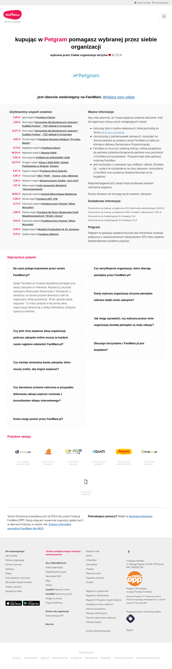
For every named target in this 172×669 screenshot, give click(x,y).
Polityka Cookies (93, 621)
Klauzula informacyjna (96, 613)
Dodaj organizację (54, 567)
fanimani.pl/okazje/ (113, 132)
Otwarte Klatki (49, 152)
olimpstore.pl (30, 657)
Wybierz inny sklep (119, 97)
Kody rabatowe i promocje (17, 577)
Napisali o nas (92, 551)
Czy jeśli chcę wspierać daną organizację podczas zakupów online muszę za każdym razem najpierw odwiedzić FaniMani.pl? (40, 338)
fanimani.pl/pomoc (141, 516)
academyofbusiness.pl (148, 657)
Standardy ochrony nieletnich (99, 604)
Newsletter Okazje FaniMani (18, 582)
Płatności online (58, 589)
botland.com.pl (60, 657)
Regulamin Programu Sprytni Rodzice (103, 599)
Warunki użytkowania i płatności (101, 617)
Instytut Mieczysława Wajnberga (59, 194)
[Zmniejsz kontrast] (142, 2)
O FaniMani (91, 560)
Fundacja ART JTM (47, 199)
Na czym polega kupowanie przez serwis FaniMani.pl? (39, 272)
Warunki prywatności (96, 608)
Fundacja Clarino (45, 117)
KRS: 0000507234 (134, 567)
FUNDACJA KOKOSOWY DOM (53, 157)
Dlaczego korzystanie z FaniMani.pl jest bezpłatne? (119, 346)
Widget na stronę (54, 598)
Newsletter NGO (53, 576)
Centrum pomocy (13, 564)
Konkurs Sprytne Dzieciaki (98, 630)
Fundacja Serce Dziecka (53, 171)
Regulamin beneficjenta (97, 595)
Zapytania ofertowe (95, 577)
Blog (48, 580)
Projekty (90, 568)
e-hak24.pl (76, 657)
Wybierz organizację (14, 560)
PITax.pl (137, 603)
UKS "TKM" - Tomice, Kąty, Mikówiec (57, 175)
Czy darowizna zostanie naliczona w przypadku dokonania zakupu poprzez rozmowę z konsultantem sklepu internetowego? (43, 394)
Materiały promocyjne (56, 571)
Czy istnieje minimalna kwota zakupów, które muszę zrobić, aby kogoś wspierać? (42, 366)
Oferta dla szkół (93, 573)
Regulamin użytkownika (97, 591)
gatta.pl (45, 657)
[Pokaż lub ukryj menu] (164, 16)
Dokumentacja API (54, 615)
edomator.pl (91, 657)
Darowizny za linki (59, 593)
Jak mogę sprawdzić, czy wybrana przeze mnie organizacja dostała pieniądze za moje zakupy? (124, 322)
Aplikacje (9, 568)
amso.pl (16, 657)
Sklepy (8, 573)
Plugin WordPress (54, 602)
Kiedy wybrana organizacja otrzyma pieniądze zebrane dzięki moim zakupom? (123, 297)
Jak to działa (11, 555)
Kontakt (89, 582)
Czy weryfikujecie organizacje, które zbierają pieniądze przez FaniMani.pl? (122, 272)
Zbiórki (49, 585)
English (129, 630)
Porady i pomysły (13, 586)
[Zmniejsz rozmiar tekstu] (160, 2)
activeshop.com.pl (123, 657)
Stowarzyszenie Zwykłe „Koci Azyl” (59, 180)
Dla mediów (91, 564)
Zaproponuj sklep (13, 591)
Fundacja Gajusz (51, 148)
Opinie (89, 555)
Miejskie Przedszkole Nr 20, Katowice (58, 229)
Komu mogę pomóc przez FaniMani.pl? (38, 419)
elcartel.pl (106, 657)
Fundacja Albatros (48, 234)
